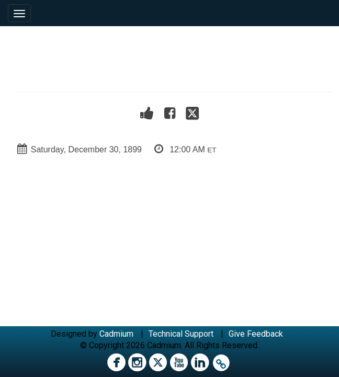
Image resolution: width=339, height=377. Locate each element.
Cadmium (116, 334)
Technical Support (181, 334)
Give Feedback (256, 334)
